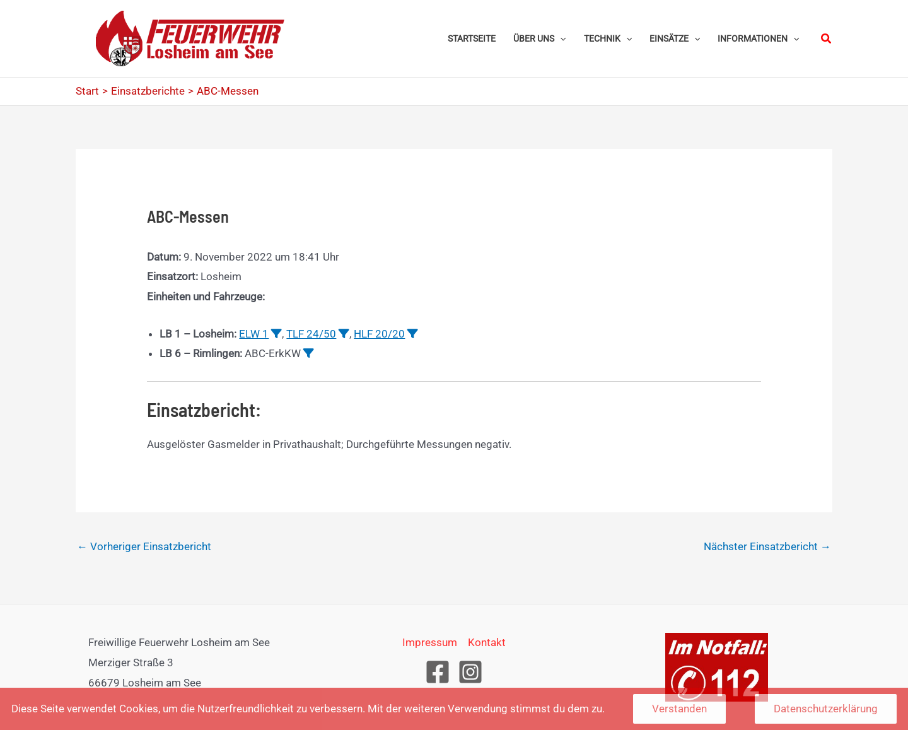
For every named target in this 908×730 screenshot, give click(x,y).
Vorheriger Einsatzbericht (144, 546)
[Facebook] (437, 672)
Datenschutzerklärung (826, 708)
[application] (560, 38)
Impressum (429, 642)
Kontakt (487, 642)
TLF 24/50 (311, 333)
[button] (539, 38)
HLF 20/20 (379, 333)
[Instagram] (470, 672)
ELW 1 (254, 333)
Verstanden (679, 708)
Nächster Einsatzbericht (767, 546)
